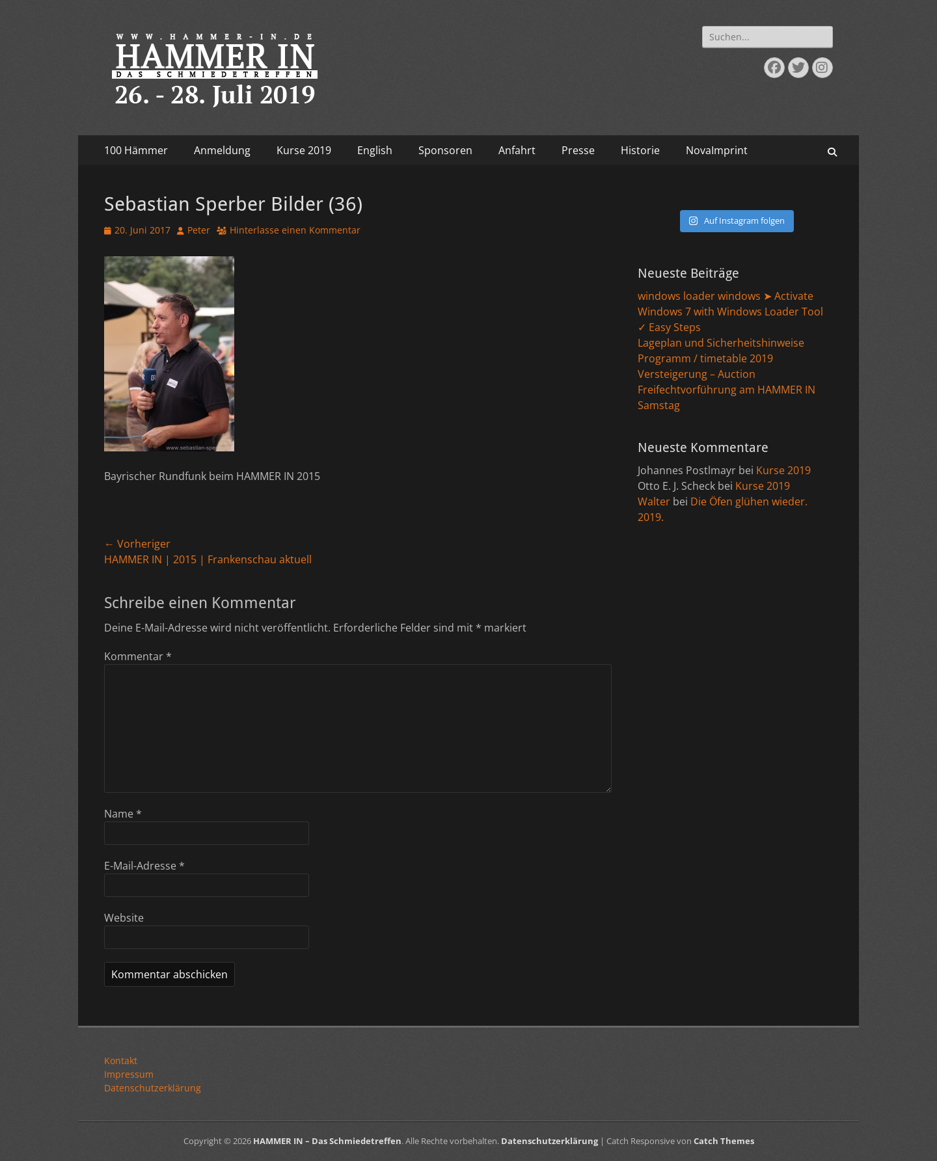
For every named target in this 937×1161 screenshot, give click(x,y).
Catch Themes (724, 1141)
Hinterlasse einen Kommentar (295, 230)
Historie (640, 150)
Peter (198, 230)
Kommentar (138, 656)
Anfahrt (517, 150)
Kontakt (120, 1060)
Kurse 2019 (304, 150)
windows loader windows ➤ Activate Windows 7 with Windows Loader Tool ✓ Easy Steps (730, 311)
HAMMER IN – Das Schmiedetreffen (327, 1141)
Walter (654, 501)
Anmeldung (222, 150)
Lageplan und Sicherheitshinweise (721, 343)
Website (124, 918)
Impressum (129, 1074)
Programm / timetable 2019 (705, 358)
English (374, 150)
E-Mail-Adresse (144, 866)
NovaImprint (717, 150)
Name (123, 814)
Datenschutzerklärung (152, 1088)
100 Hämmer (136, 150)
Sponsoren (445, 150)
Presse (578, 150)
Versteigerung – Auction (696, 374)
